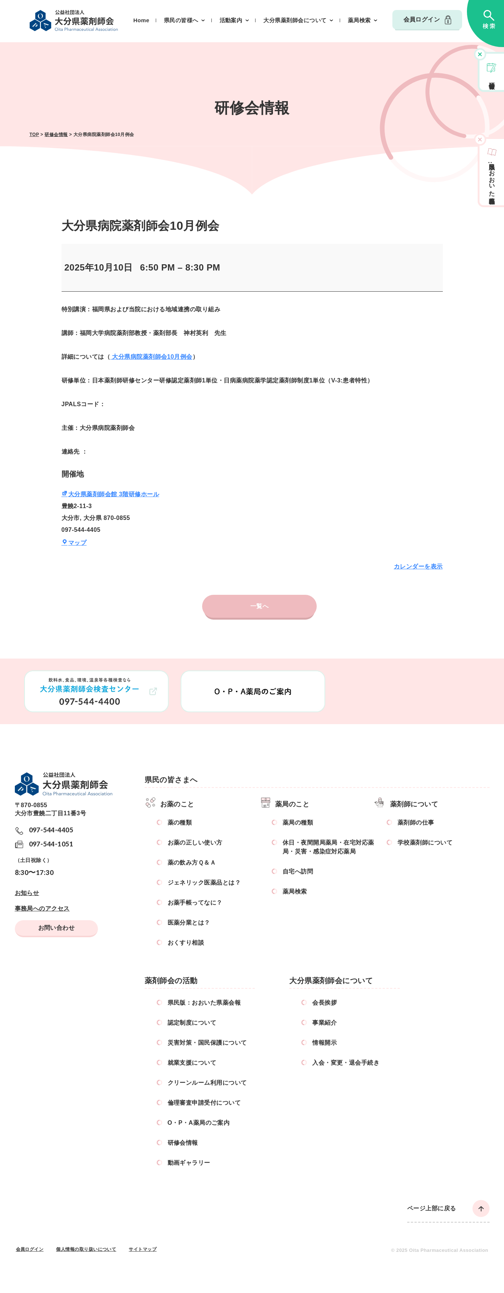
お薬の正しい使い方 (195, 842)
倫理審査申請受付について (204, 1103)
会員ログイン (421, 19)
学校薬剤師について (425, 842)
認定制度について (192, 1023)
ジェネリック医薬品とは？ (204, 882)
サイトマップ (143, 1249)
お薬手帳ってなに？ (195, 902)
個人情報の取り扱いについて (86, 1249)
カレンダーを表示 (418, 566)
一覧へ (259, 606)
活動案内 (231, 20)
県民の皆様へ (181, 20)
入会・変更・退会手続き (345, 1063)
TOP (34, 134)
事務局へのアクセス (42, 908)
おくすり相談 (186, 942)
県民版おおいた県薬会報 (492, 176)
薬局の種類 (298, 822)
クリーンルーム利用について (207, 1083)
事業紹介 (324, 1023)
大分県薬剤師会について (294, 20)
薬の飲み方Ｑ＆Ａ (192, 862)
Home (141, 20)
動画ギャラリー (189, 1163)
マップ (74, 543)
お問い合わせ (56, 928)
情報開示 (324, 1043)
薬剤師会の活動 (171, 981)
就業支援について (192, 1063)
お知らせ (27, 893)
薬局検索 (359, 20)
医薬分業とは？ (189, 922)
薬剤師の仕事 (416, 822)
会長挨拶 (324, 1002)
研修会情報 (492, 78)
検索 (485, 23)
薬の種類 (180, 822)
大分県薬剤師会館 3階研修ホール (110, 494)
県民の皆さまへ (171, 780)
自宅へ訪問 (298, 871)
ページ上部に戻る (431, 1208)
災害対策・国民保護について (207, 1043)
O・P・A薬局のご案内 (199, 1123)
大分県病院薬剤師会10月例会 (151, 357)
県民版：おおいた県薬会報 (204, 1002)
